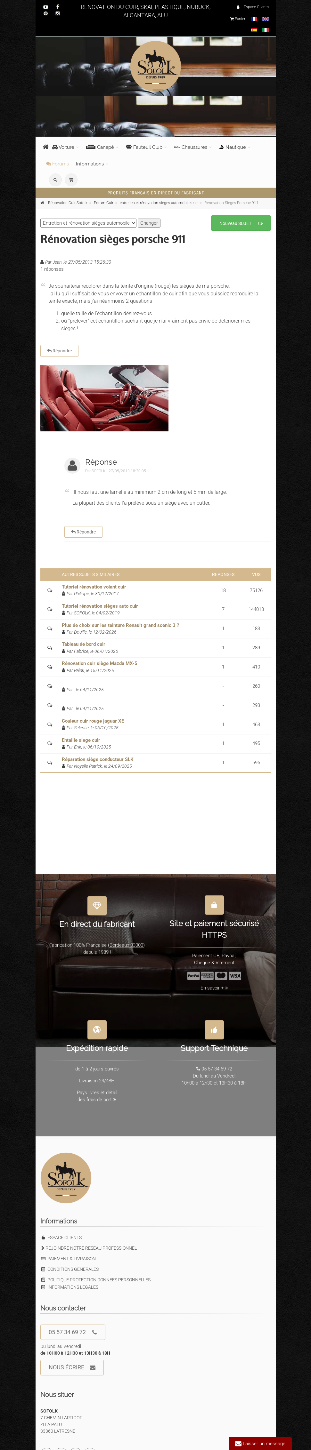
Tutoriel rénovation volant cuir (94, 587)
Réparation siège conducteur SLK (98, 759)
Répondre (59, 350)
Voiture (63, 147)
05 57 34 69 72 (73, 1332)
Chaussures (190, 147)
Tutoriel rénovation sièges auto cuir (100, 606)
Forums (57, 164)
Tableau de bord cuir (83, 644)
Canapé (100, 147)
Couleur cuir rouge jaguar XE (93, 721)
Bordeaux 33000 (126, 941)
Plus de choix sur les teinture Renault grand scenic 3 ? (120, 625)
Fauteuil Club (144, 147)
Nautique (232, 147)
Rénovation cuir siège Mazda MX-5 (99, 663)
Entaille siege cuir (81, 740)
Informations (90, 164)
